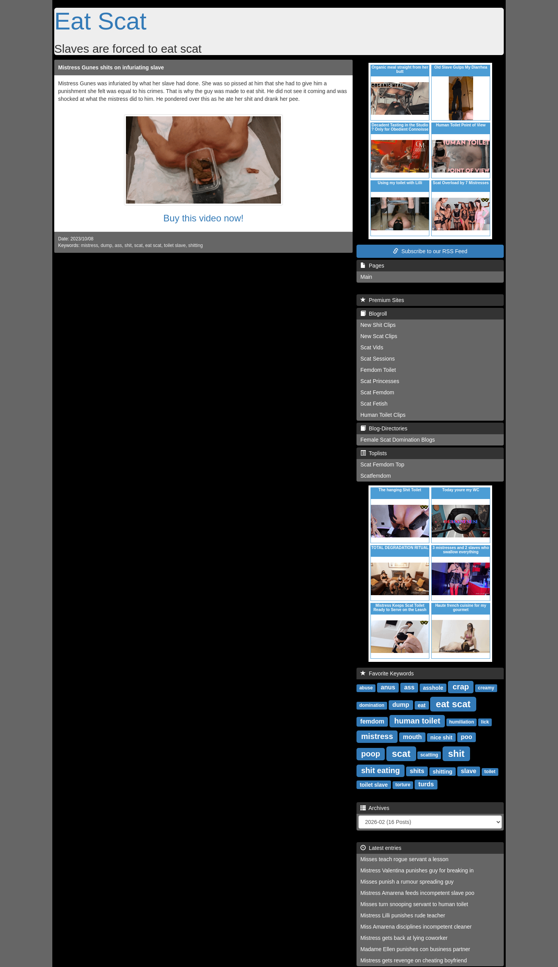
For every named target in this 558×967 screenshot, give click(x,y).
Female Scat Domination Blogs (397, 440)
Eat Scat (100, 21)
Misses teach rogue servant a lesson (404, 859)
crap (461, 686)
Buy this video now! (204, 218)
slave (468, 771)
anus (388, 687)
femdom (372, 721)
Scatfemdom (375, 476)
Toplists (373, 453)
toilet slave (175, 245)
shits (417, 771)
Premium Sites (382, 300)
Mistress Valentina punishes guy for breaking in (417, 870)
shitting (195, 245)
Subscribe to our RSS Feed (430, 251)
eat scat (153, 245)
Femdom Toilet (378, 370)
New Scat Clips (378, 336)
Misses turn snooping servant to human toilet (414, 904)
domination (371, 705)
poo (466, 737)
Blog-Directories (383, 428)
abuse (366, 688)
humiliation (461, 722)
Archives (374, 808)
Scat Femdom (377, 392)
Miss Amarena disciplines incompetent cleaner (416, 927)
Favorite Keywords (387, 673)
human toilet (417, 721)
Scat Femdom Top (382, 464)
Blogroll (373, 314)
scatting (429, 755)
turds (426, 784)
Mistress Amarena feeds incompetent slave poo (417, 893)
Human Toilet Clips (382, 415)
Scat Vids (371, 347)
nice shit (442, 737)
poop (370, 753)
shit (128, 245)
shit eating (380, 770)
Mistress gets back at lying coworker (404, 938)
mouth (412, 737)
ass (118, 245)
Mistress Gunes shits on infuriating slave (111, 67)
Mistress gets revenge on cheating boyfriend (413, 960)
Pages (372, 265)
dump (106, 245)
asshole (433, 687)
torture (402, 784)
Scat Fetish (374, 404)
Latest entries (380, 848)
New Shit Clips (378, 325)
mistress (89, 245)
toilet (490, 771)
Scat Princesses (379, 381)
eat (421, 705)
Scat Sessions (377, 359)
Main (366, 277)
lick (485, 722)
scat (138, 245)
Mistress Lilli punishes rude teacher (402, 915)
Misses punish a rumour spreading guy (406, 882)
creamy (486, 688)
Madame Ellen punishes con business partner (415, 949)
